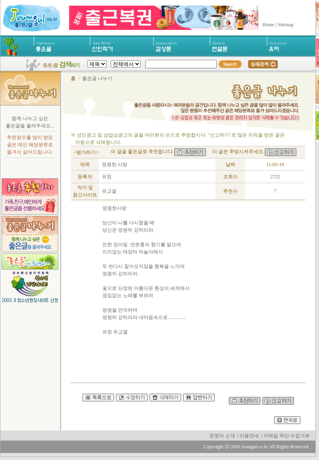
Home (268, 24)
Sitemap (286, 24)
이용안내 (249, 436)
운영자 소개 (222, 436)
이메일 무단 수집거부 (287, 436)
